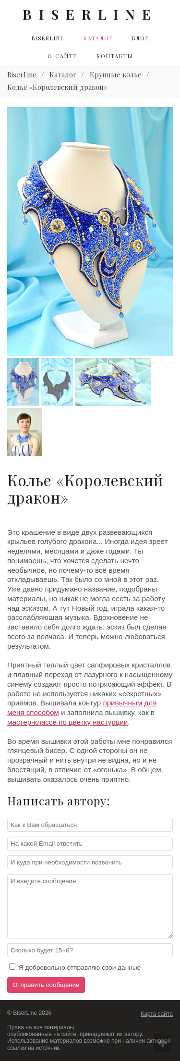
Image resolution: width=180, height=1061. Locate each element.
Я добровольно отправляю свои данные (75, 967)
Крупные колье (116, 74)
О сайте (62, 56)
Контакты (114, 56)
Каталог (98, 38)
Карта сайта (157, 1014)
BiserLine (48, 38)
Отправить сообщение (46, 984)
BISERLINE (90, 14)
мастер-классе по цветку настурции (67, 722)
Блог (140, 38)
